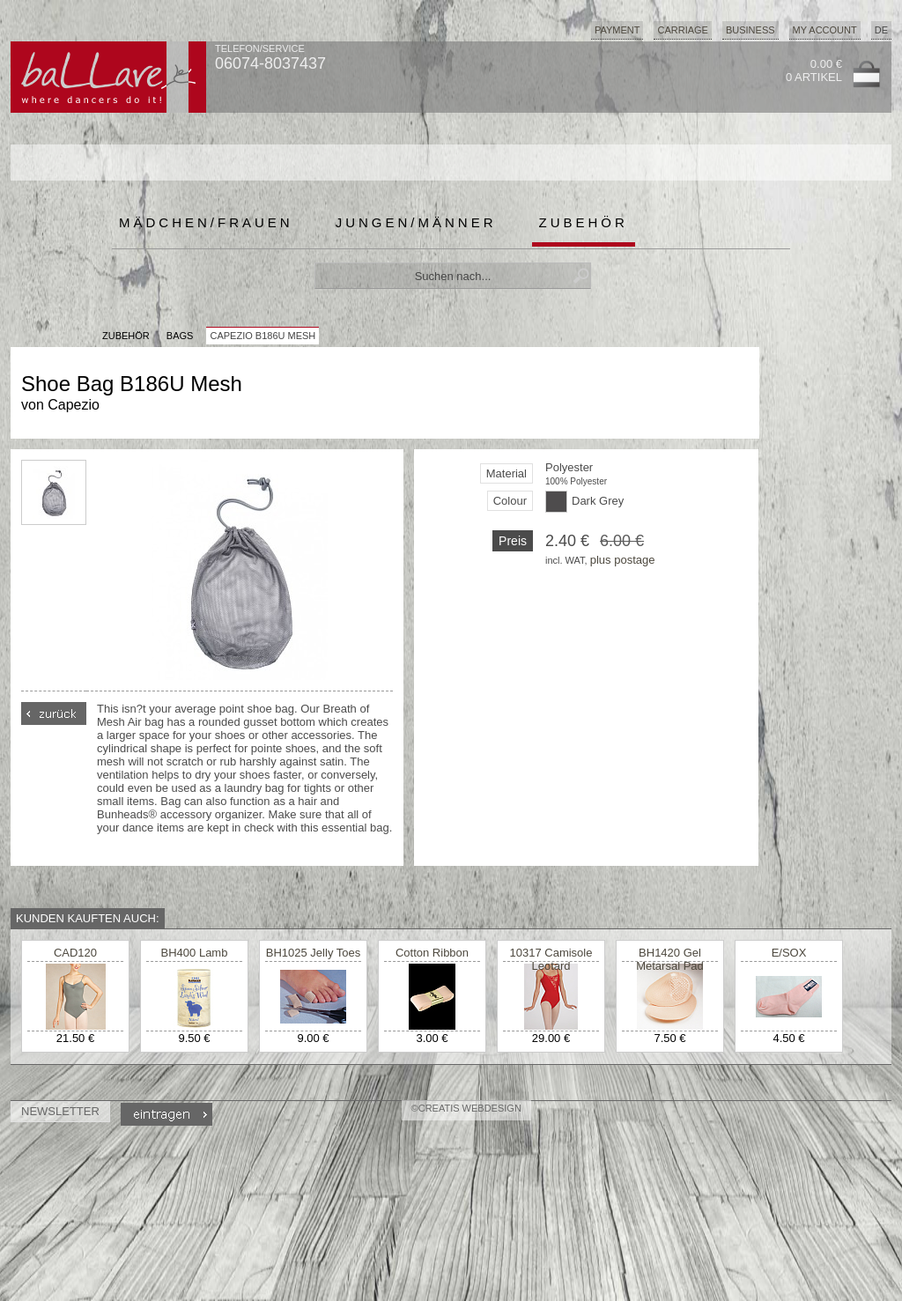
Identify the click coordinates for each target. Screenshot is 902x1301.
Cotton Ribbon (432, 952)
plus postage (622, 559)
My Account (825, 30)
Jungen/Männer (416, 222)
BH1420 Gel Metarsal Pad (670, 959)
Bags (180, 335)
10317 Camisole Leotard (551, 959)
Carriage (682, 30)
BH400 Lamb (194, 952)
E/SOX (789, 952)
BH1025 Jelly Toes (313, 952)
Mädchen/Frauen (206, 222)
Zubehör (583, 222)
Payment (617, 30)
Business (750, 30)
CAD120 (75, 952)
